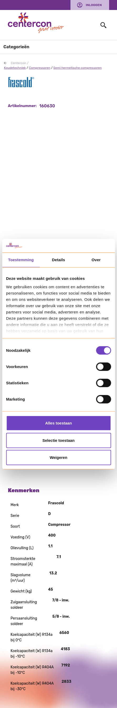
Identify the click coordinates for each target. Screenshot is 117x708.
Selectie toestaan (58, 440)
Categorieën (16, 46)
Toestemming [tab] (21, 260)
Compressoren (39, 68)
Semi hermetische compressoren (77, 68)
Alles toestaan (58, 423)
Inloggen (94, 5)
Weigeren (58, 457)
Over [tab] (96, 260)
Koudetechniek (15, 68)
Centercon (18, 63)
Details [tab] (58, 260)
